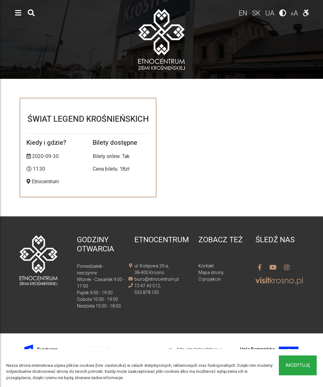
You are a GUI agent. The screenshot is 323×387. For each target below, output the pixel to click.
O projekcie (209, 279)
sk (257, 13)
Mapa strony (211, 272)
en (244, 13)
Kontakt (206, 265)
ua (270, 13)
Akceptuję (297, 365)
